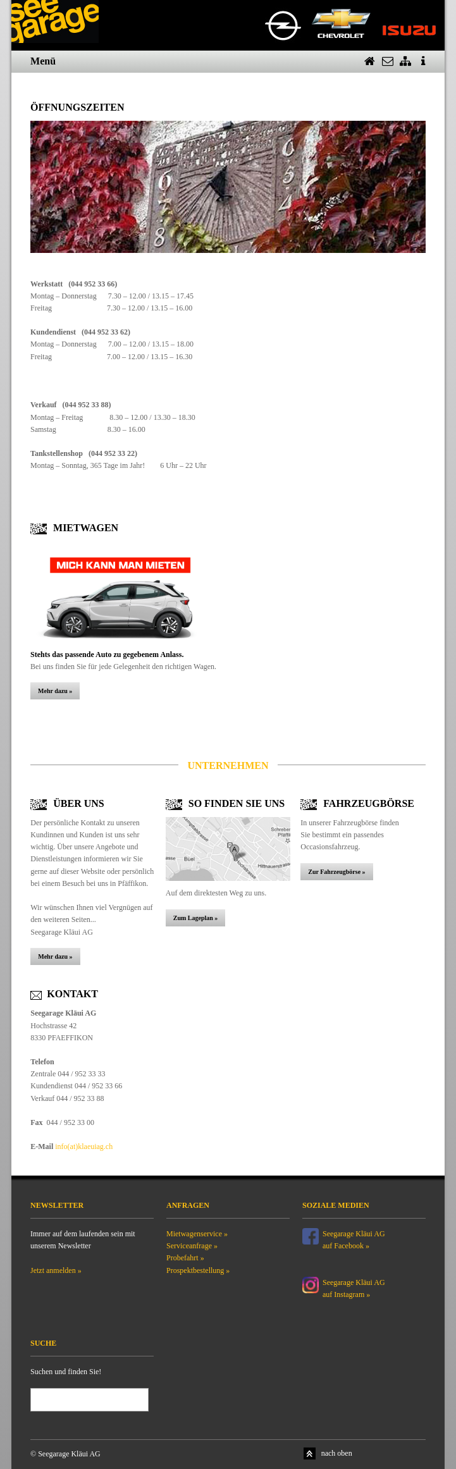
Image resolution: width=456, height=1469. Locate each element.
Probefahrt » (185, 1257)
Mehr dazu (53, 690)
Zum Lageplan (193, 917)
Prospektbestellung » (198, 1270)
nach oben (336, 1453)
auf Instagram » (346, 1294)
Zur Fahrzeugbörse (335, 871)
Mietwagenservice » (197, 1233)
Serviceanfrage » (192, 1245)
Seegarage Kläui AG (355, 1282)
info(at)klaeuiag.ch (84, 1146)
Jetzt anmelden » (56, 1270)
